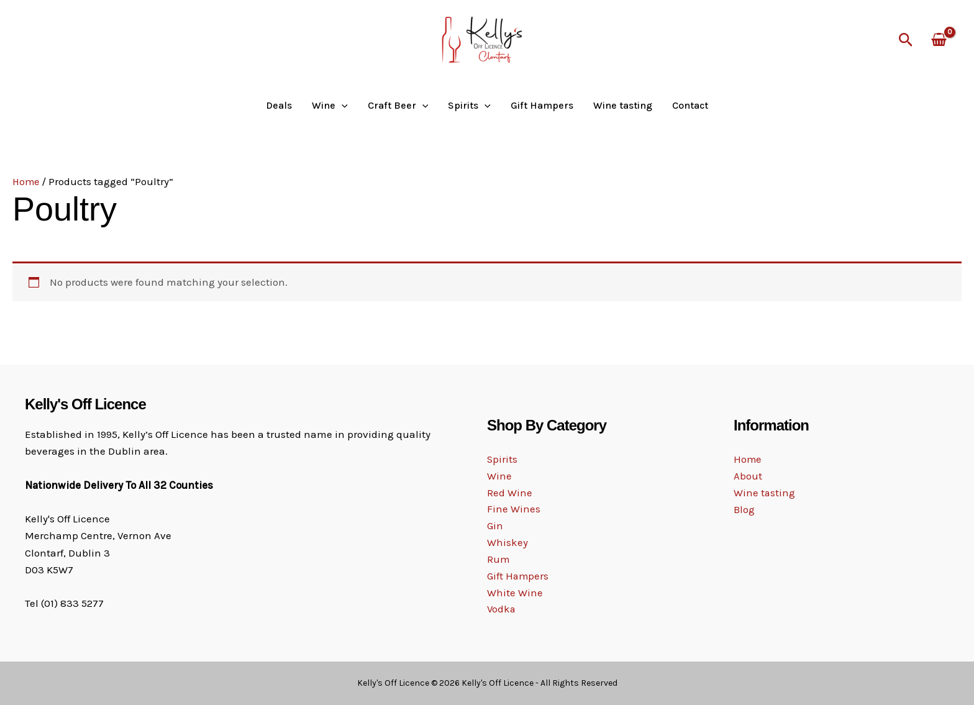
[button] (906, 40)
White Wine (515, 594)
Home (26, 181)
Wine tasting (622, 106)
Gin (495, 526)
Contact (690, 106)
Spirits (502, 458)
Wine (499, 475)
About (748, 476)
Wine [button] (330, 106)
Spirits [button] (469, 106)
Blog (744, 510)
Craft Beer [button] (398, 106)
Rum (498, 559)
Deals (279, 106)
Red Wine (509, 492)
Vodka (502, 610)
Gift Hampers (542, 106)
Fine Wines (513, 509)
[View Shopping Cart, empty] (939, 40)
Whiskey (507, 543)
